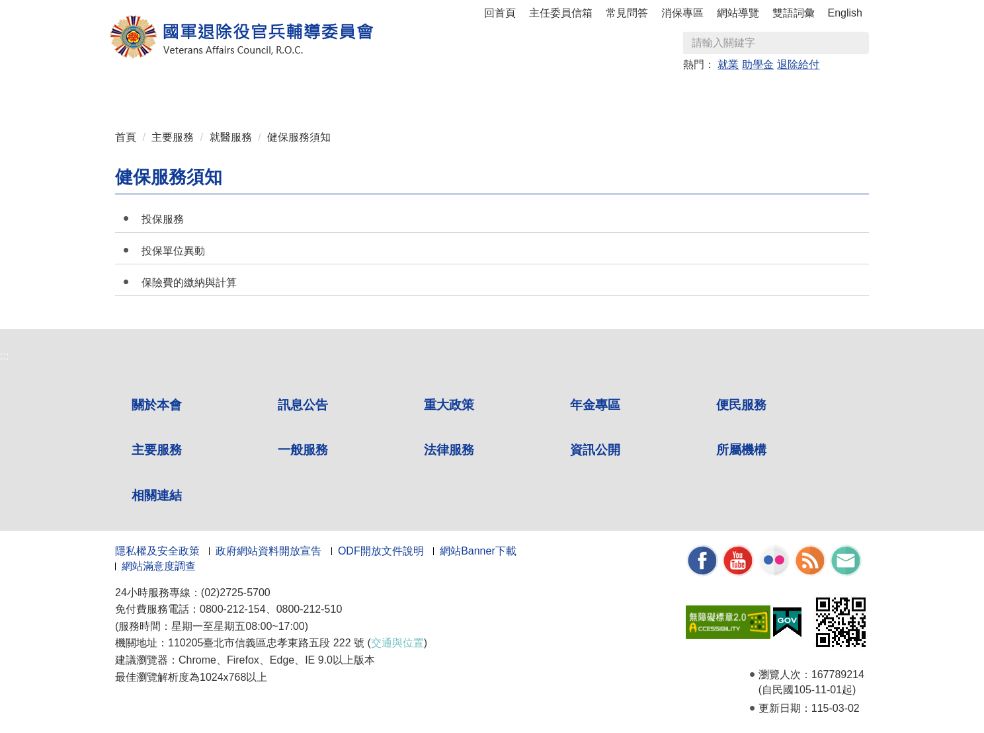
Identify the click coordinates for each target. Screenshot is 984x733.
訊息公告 (238, 93)
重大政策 (301, 93)
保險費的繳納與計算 (189, 282)
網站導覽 (738, 13)
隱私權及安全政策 (157, 551)
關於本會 (174, 93)
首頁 (125, 137)
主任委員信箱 (561, 13)
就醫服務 (231, 137)
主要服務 (492, 93)
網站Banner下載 (478, 551)
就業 (728, 64)
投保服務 (163, 219)
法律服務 (619, 93)
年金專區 (365, 93)
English (845, 13)
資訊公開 (682, 93)
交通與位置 (397, 642)
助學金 (758, 64)
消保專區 (682, 13)
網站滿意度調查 (159, 566)
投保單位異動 (173, 250)
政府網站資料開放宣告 (268, 551)
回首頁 (500, 13)
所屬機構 (746, 93)
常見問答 (627, 13)
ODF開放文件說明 (381, 551)
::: (119, 87)
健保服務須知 (299, 137)
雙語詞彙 (793, 13)
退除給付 (798, 64)
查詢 (858, 43)
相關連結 (809, 93)
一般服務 (555, 93)
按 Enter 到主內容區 (59, 9)
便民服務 (428, 93)
